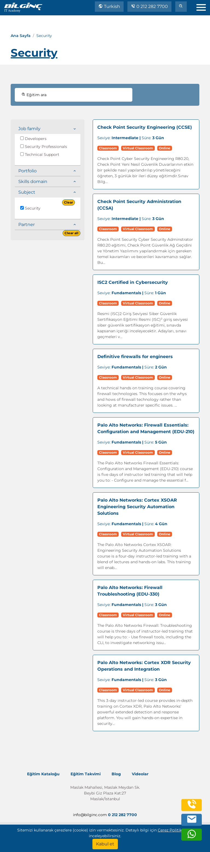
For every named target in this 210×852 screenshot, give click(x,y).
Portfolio (27, 170)
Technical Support (39, 154)
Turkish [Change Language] (109, 6)
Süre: (130, 137)
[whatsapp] (191, 837)
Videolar (140, 773)
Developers (33, 138)
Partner (26, 224)
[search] (181, 6)
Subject (26, 192)
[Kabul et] (105, 844)
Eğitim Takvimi (86, 773)
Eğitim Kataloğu (43, 773)
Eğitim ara (34, 94)
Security (30, 208)
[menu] (203, 6)
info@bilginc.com (90, 814)
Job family (29, 128)
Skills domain (32, 181)
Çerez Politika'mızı (175, 830)
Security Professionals (43, 146)
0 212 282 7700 (149, 6)
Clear (68, 202)
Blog (116, 773)
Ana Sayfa (21, 35)
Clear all (71, 233)
